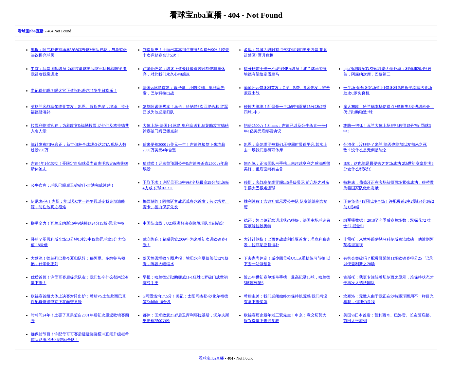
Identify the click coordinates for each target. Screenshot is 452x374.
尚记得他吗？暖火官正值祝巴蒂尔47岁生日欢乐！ (74, 90)
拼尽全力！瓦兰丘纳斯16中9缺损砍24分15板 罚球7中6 (77, 223)
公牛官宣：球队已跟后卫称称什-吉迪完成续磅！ (73, 185)
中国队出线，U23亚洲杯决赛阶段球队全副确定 (183, 223)
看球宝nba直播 (212, 358)
